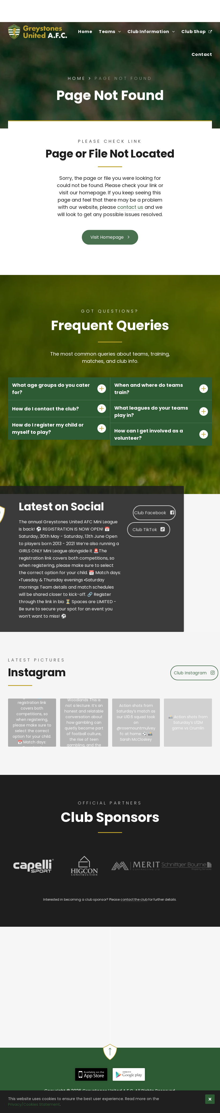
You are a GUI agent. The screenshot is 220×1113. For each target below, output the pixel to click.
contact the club (134, 899)
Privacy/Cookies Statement (34, 1104)
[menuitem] (81, 31)
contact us (130, 207)
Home (81, 78)
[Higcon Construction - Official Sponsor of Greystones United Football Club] (84, 866)
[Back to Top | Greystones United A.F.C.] (110, 1056)
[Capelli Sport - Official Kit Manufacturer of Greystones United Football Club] (33, 866)
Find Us (18, 8)
